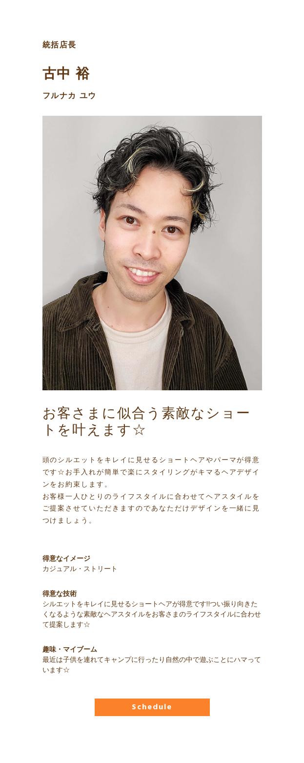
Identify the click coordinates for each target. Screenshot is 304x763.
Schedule (152, 707)
